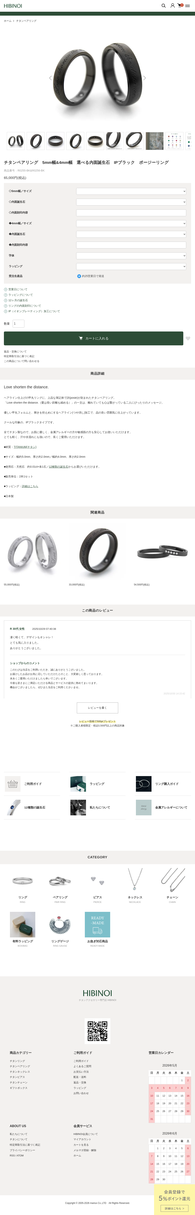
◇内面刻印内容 (18, 212)
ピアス (97, 897)
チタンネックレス (20, 1071)
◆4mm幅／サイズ (20, 223)
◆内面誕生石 (17, 234)
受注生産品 (15, 275)
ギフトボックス (18, 1088)
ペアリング (60, 897)
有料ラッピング (22, 941)
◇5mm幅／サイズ (20, 191)
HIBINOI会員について (86, 1134)
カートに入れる (94, 338)
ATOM (20, 1155)
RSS (12, 1155)
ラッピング (15, 266)
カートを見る (81, 1145)
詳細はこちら (30, 486)
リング (22, 897)
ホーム (8, 20)
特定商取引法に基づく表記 (19, 356)
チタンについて (18, 1139)
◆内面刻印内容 (18, 244)
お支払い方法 (81, 1071)
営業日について (15, 289)
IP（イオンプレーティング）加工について (32, 311)
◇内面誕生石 (17, 201)
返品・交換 (80, 1082)
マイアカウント (82, 1139)
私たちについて (18, 1134)
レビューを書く (97, 707)
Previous (52, 78)
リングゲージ (60, 941)
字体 (11, 255)
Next (143, 78)
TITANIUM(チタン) (25, 446)
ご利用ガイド (81, 1061)
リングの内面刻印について (22, 305)
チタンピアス (17, 1077)
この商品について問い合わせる (21, 361)
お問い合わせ (81, 1093)
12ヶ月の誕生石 (16, 300)
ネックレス (135, 897)
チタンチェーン (18, 1082)
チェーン (172, 897)
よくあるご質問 (82, 1066)
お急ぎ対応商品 (97, 941)
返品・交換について (15, 351)
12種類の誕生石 (58, 466)
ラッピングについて (18, 294)
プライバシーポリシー (22, 1150)
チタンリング (17, 1061)
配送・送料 (80, 1077)
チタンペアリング (26, 20)
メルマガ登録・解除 (85, 1150)
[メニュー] (188, 6)
